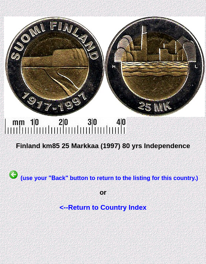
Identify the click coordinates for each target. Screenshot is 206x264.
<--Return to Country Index (102, 207)
